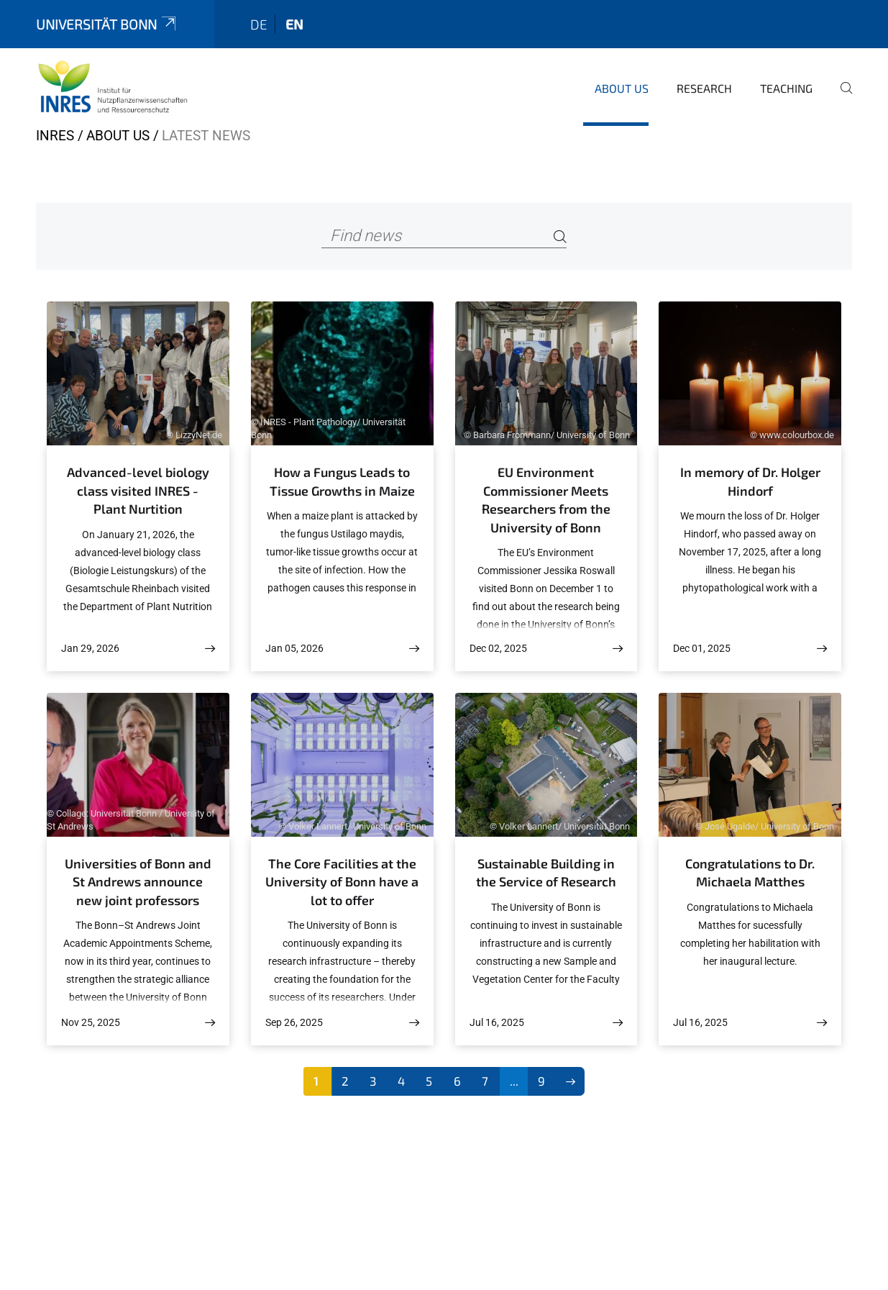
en (294, 24)
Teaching (786, 88)
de (258, 24)
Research (704, 88)
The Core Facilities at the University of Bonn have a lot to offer (341, 881)
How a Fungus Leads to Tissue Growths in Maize (342, 481)
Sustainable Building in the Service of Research (546, 872)
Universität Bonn (107, 24)
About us (622, 88)
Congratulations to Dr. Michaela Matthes (750, 872)
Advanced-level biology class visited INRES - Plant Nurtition (138, 490)
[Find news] (444, 236)
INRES (55, 135)
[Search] (560, 236)
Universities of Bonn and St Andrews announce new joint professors (138, 881)
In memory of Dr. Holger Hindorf (750, 481)
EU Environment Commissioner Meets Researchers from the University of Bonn (546, 499)
